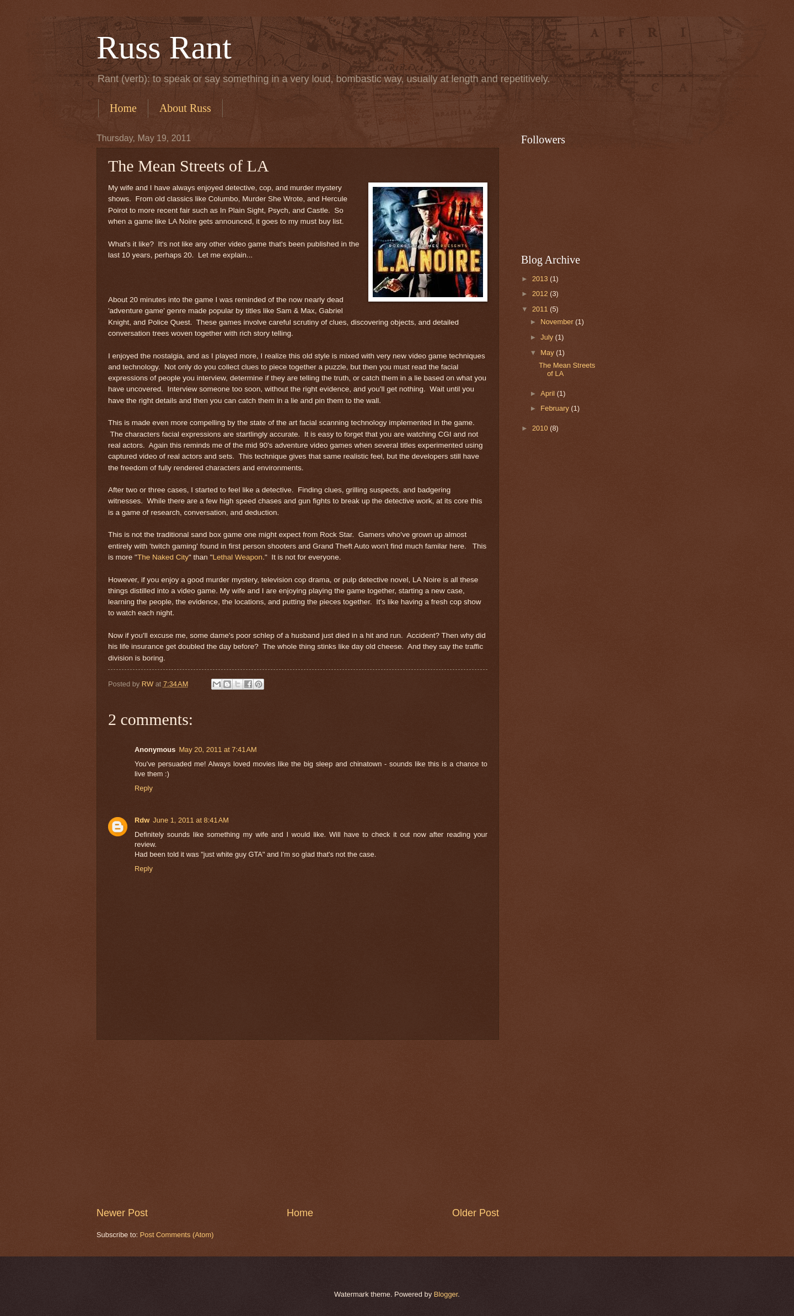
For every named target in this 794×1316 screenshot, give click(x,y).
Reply (144, 788)
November (557, 322)
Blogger (446, 1294)
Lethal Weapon (237, 557)
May (548, 352)
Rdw (142, 820)
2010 (541, 428)
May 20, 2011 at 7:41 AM (217, 749)
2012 (541, 293)
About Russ (185, 108)
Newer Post (122, 1212)
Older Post (475, 1212)
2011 (541, 309)
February (555, 408)
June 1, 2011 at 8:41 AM (191, 820)
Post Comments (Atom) (177, 1235)
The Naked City (163, 557)
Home (123, 108)
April (548, 393)
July (547, 337)
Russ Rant (164, 47)
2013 (541, 279)
